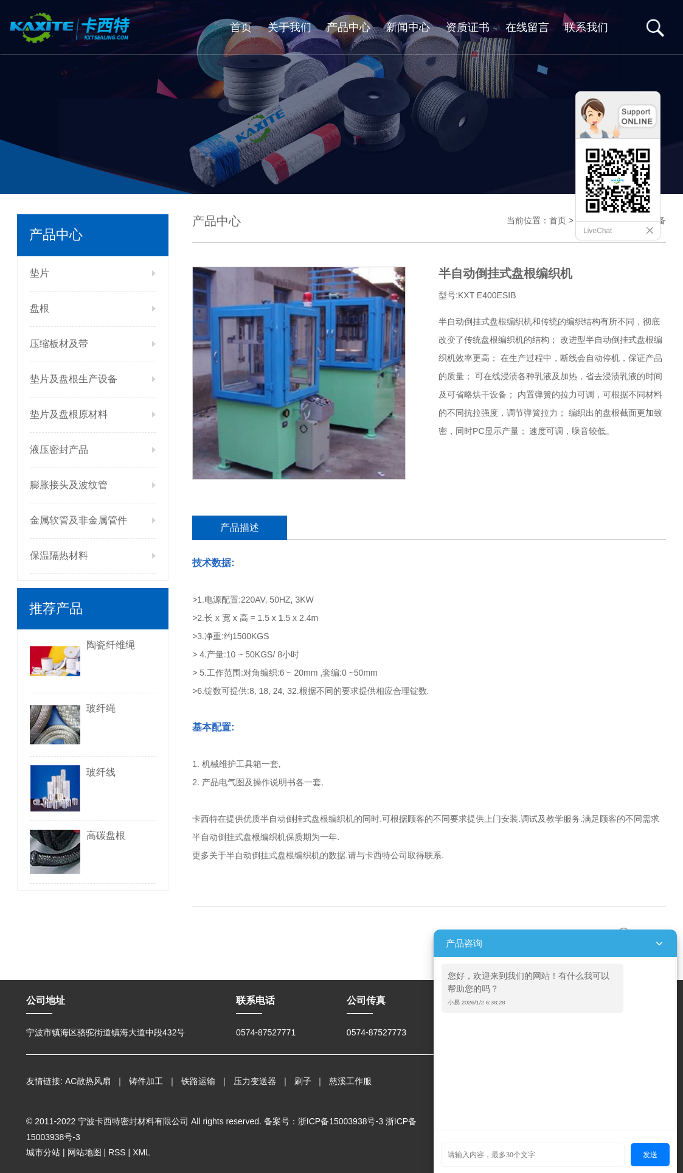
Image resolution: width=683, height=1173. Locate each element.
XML (141, 1152)
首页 (241, 27)
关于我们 (289, 27)
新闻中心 (408, 27)
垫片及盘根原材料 (69, 414)
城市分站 (43, 1152)
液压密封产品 (59, 449)
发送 (650, 1154)
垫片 (39, 273)
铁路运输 (198, 1081)
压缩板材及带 (59, 343)
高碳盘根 (105, 835)
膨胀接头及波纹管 (69, 485)
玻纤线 (101, 772)
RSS (117, 1152)
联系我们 (586, 27)
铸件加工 (146, 1081)
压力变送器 (255, 1081)
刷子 (302, 1081)
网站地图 (85, 1152)
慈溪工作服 (350, 1081)
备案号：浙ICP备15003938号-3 (323, 1121)
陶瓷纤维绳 (110, 645)
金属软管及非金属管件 (78, 520)
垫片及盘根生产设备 (73, 379)
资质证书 (468, 27)
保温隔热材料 (59, 555)
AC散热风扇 (88, 1081)
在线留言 (527, 27)
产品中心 (348, 27)
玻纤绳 (101, 708)
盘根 (39, 308)
